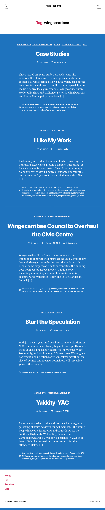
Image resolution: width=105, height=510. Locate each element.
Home (8, 477)
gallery (43, 290)
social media (54, 191)
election (32, 374)
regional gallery (28, 292)
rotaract (33, 191)
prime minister (33, 458)
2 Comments (72, 244)
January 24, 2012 (52, 244)
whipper (63, 292)
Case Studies (22, 45)
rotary (40, 191)
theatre (56, 292)
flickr (60, 188)
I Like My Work (52, 140)
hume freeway (36, 105)
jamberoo (60, 105)
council (36, 290)
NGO (83, 455)
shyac (45, 191)
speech (65, 458)
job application (73, 188)
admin (44, 63)
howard (54, 455)
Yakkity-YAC (52, 403)
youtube (81, 196)
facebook (53, 188)
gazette (25, 105)
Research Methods (73, 45)
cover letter (43, 188)
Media (57, 45)
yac (33, 461)
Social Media (58, 132)
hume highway (49, 105)
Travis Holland (52, 5)
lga (72, 105)
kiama (67, 105)
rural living (72, 108)
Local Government (42, 45)
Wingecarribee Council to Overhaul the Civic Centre (52, 230)
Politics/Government (59, 218)
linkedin (25, 191)
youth (74, 196)
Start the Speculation (52, 322)
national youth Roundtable (69, 455)
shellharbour (27, 110)
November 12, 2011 (61, 332)
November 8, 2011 (61, 413)
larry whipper (52, 290)
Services (10, 486)
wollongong (62, 110)
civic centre (27, 290)
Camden (25, 455)
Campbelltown (36, 455)
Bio (7, 481)
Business (44, 132)
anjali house (27, 188)
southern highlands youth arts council (56, 193)
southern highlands (69, 191)
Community (40, 218)
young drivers (42, 461)
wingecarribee (39, 110)
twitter (55, 196)
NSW (24, 458)
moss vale (76, 290)
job (64, 188)
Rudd (42, 458)
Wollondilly (51, 110)
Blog (7, 490)
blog (35, 188)
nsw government (45, 108)
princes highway (60, 108)
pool (83, 290)
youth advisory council (64, 461)
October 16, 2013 (61, 63)
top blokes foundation (41, 196)
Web (87, 45)
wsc (83, 292)
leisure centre (64, 290)
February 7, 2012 (61, 150)
